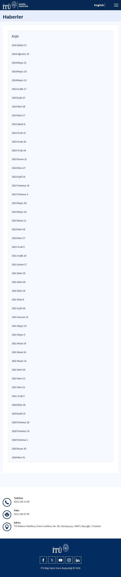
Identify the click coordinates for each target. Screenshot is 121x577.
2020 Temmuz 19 (20, 431)
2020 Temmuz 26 (20, 422)
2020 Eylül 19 (18, 413)
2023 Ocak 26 (19, 141)
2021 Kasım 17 (19, 264)
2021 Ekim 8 (18, 299)
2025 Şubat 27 (19, 45)
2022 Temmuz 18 (20, 185)
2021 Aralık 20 (19, 255)
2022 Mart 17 (18, 238)
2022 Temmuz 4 (20, 194)
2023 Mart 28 (18, 106)
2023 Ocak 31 (19, 132)
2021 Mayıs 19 (19, 325)
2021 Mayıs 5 (18, 334)
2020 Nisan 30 (19, 448)
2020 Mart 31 (18, 457)
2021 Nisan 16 (19, 352)
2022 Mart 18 (18, 229)
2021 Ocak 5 (18, 396)
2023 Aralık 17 (19, 89)
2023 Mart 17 (18, 115)
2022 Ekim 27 (18, 168)
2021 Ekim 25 (18, 273)
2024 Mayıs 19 (19, 71)
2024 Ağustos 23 (20, 53)
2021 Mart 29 (18, 369)
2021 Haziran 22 (20, 317)
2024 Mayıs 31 (19, 62)
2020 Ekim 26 (18, 404)
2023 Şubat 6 (18, 124)
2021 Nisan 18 (19, 343)
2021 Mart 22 (18, 378)
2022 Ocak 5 (18, 246)
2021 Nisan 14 (19, 361)
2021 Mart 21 (18, 387)
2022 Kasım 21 (19, 159)
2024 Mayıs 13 (19, 80)
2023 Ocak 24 (19, 150)
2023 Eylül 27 (18, 97)
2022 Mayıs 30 (19, 203)
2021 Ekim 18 (18, 290)
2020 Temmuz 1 (20, 439)
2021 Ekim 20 (18, 282)
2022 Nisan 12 (19, 220)
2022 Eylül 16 (18, 176)
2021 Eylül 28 (18, 308)
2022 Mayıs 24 (19, 211)
